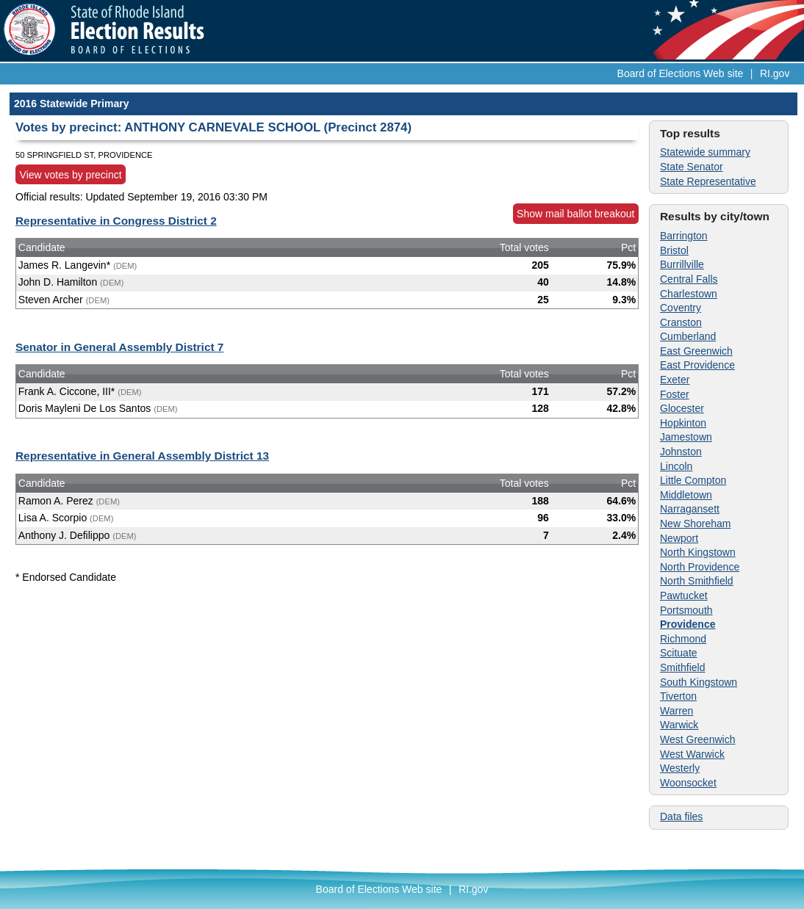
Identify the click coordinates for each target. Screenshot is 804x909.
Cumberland (688, 336)
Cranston (681, 322)
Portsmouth (686, 610)
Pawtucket (684, 595)
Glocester (682, 408)
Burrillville (682, 264)
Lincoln (676, 466)
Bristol (674, 250)
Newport (679, 538)
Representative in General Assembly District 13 (142, 455)
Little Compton (693, 480)
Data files (681, 816)
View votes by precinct (71, 175)
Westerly (680, 768)
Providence (687, 624)
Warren (676, 711)
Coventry (680, 308)
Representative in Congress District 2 (116, 220)
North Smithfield (696, 581)
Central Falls (689, 279)
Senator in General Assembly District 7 (119, 347)
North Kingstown (698, 552)
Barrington (684, 236)
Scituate (678, 653)
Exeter (674, 379)
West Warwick (692, 754)
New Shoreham (695, 523)
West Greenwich (697, 739)
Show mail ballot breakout (575, 214)
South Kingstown (698, 682)
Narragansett (689, 509)
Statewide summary (705, 152)
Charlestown (688, 294)
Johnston (681, 451)
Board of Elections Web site (680, 73)
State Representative (708, 181)
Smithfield (682, 667)
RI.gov (774, 73)
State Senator (691, 167)
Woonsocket (688, 783)
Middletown (686, 495)
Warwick (679, 725)
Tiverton (678, 696)
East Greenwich (696, 351)
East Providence (697, 365)
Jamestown (686, 437)
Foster (674, 394)
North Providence (699, 567)
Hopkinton (683, 423)
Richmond (683, 639)
